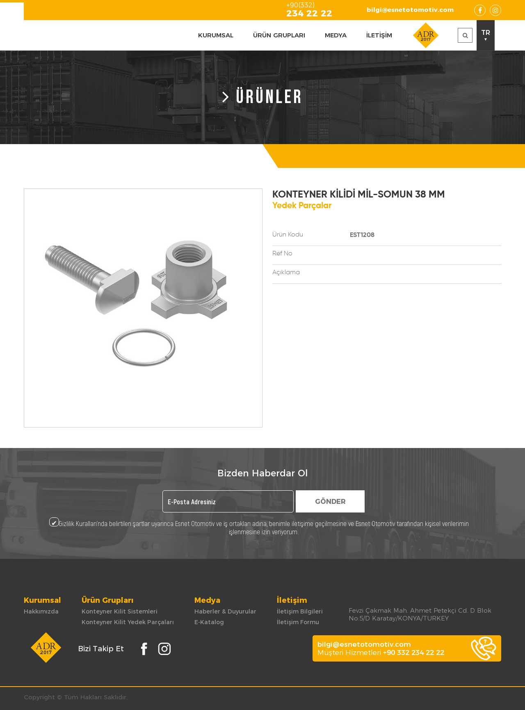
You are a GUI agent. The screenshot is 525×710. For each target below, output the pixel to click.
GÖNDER (330, 502)
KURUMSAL (215, 35)
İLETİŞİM (379, 35)
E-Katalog (209, 622)
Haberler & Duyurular (225, 611)
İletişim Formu (298, 622)
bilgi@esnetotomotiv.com (410, 10)
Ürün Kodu (287, 235)
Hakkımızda (41, 611)
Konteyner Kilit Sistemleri (120, 611)
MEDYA (336, 35)
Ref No (282, 253)
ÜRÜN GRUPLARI (279, 35)
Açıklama (286, 272)
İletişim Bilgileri (300, 611)
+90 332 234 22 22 (413, 652)
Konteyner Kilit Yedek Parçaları (128, 622)
